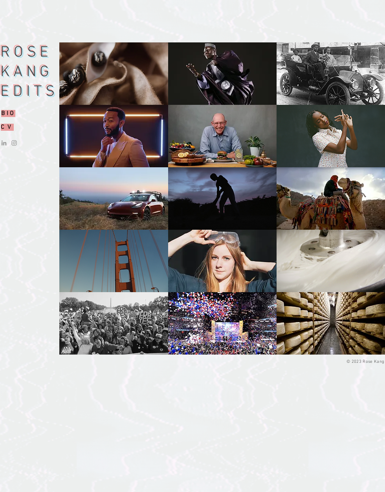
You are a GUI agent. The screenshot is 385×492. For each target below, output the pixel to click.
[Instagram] (14, 142)
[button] (113, 73)
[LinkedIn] (3, 142)
